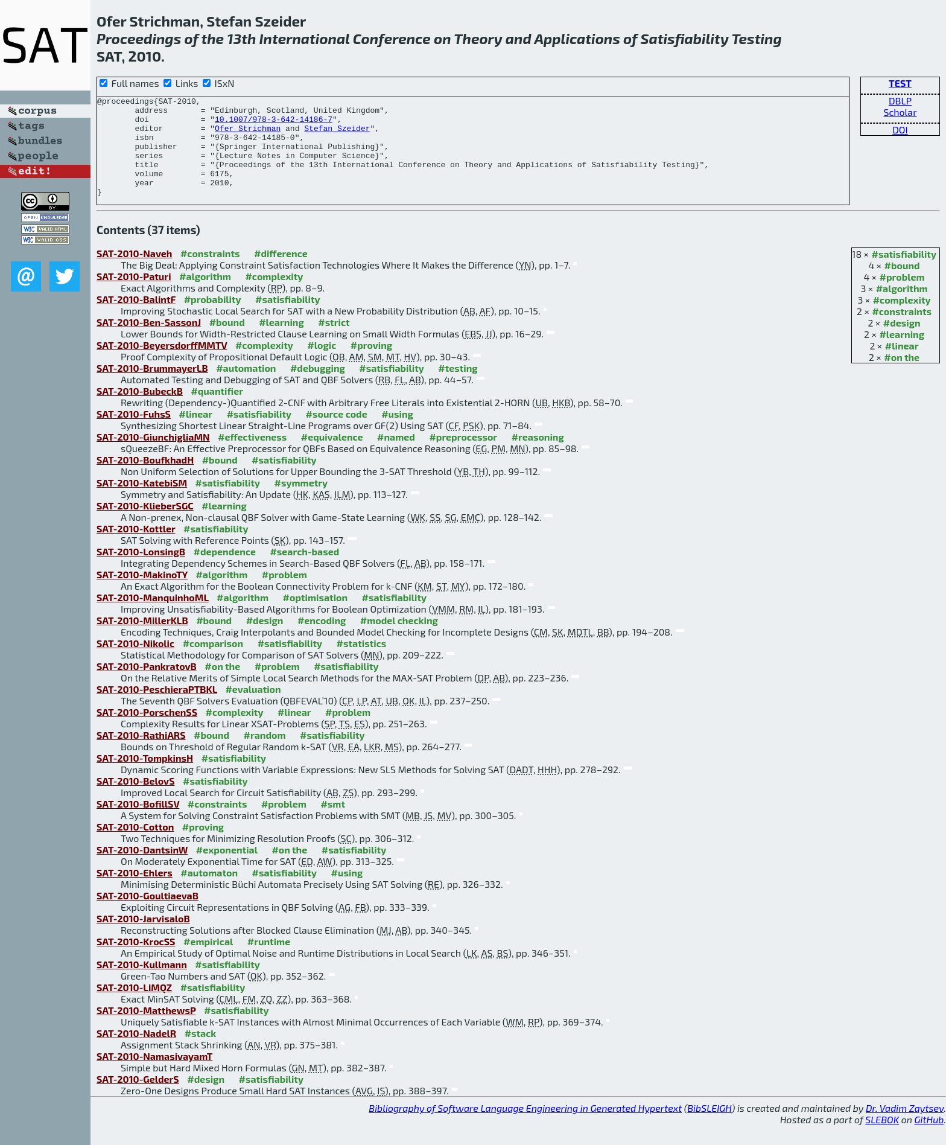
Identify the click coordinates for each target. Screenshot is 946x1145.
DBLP (900, 100)
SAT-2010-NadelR (136, 1053)
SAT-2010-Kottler (136, 548)
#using (397, 433)
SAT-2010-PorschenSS (147, 732)
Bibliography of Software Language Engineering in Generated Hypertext (525, 1128)
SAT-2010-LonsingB (141, 571)
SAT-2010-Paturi (134, 296)
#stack (201, 1053)
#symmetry (301, 502)
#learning (901, 354)
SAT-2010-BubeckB (140, 410)
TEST (900, 83)
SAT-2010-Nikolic (135, 663)
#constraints (902, 331)
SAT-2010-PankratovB (147, 686)
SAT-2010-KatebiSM (142, 502)
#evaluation (253, 709)
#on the (901, 377)
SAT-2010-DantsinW (142, 869)
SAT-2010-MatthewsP (146, 1030)
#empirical (208, 961)
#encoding (321, 640)
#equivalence (332, 456)
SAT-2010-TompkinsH (145, 777)
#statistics (362, 663)
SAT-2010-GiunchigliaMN (153, 456)
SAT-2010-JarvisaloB (143, 938)
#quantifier (217, 410)
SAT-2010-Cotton (135, 846)
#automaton (209, 892)
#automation (246, 388)
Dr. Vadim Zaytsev (905, 1128)
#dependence (224, 571)
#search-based (304, 571)
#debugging (317, 388)
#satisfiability (904, 273)
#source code (336, 433)
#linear (902, 365)
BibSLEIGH (709, 1128)
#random (265, 755)
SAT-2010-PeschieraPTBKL (157, 709)
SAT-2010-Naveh (134, 273)
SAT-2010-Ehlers (135, 892)
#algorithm (902, 308)
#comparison (213, 663)
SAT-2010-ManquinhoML (153, 617)
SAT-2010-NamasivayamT (154, 1076)
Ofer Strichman (248, 135)
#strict (333, 342)
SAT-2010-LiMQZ (134, 1007)
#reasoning (538, 456)
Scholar (899, 112)
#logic (321, 365)
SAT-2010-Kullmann (142, 984)
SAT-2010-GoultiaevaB (147, 915)
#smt (332, 823)
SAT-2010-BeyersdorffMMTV (162, 365)
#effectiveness (252, 456)
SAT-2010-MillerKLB (142, 640)
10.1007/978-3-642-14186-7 (273, 124)
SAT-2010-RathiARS (141, 755)
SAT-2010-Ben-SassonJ (149, 342)
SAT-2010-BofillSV (138, 823)
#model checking (399, 640)
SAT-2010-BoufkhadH (145, 479)
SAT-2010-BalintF (136, 319)
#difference (281, 273)
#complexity (902, 319)
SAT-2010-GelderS (138, 1099)
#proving (371, 365)
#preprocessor (463, 456)
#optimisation (315, 617)
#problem (902, 296)
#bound (902, 285)
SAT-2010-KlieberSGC (145, 525)
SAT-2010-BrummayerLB (152, 388)
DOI (900, 129)
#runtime (268, 961)
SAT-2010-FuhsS (134, 433)
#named (396, 456)
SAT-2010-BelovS (136, 800)
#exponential (227, 869)
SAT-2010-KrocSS (136, 961)
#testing (457, 388)
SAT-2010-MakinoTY (142, 594)
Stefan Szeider (337, 135)
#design (902, 342)
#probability (212, 319)
